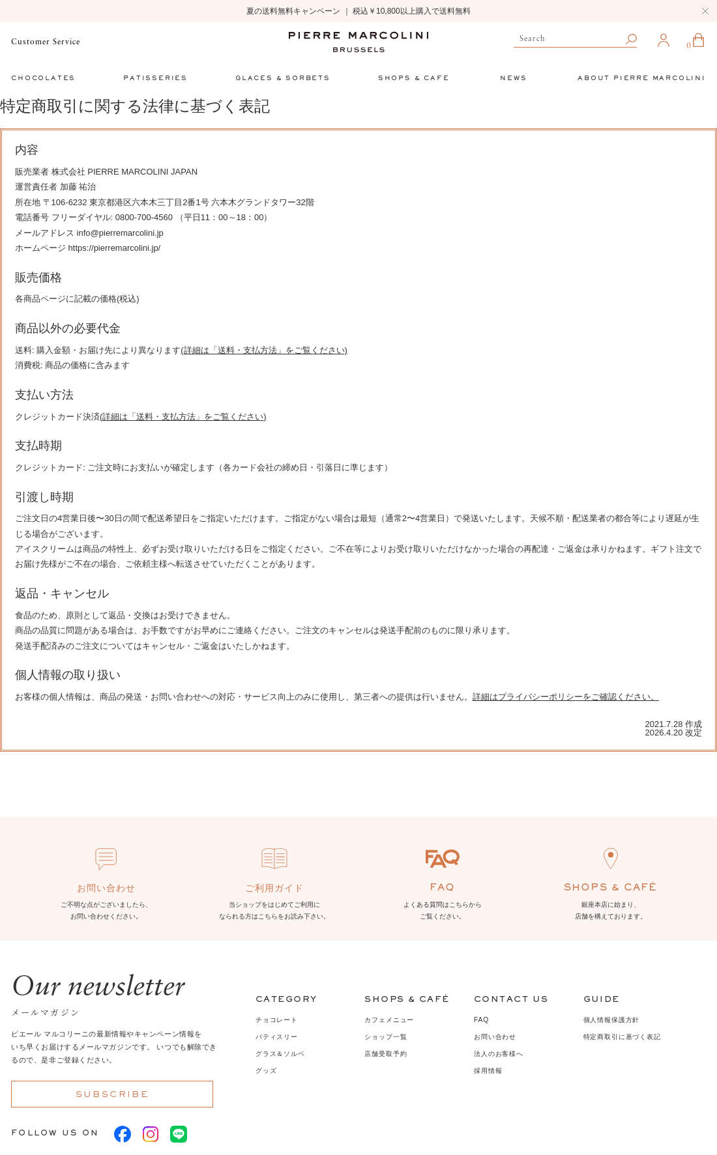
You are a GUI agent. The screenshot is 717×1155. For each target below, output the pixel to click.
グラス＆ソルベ (280, 1053)
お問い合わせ (495, 1036)
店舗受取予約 (385, 1053)
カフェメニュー (389, 1019)
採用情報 (488, 1070)
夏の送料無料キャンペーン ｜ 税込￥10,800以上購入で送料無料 (358, 11)
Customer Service (45, 42)
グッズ (266, 1070)
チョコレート (277, 1019)
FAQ (481, 1019)
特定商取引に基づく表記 (622, 1036)
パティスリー (277, 1036)
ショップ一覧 (385, 1036)
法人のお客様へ (498, 1053)
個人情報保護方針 (611, 1019)
